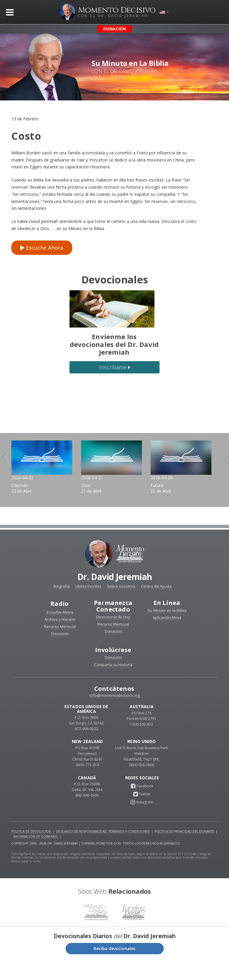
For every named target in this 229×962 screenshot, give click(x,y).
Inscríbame (114, 367)
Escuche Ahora (41, 247)
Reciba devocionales (114, 950)
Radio (59, 605)
